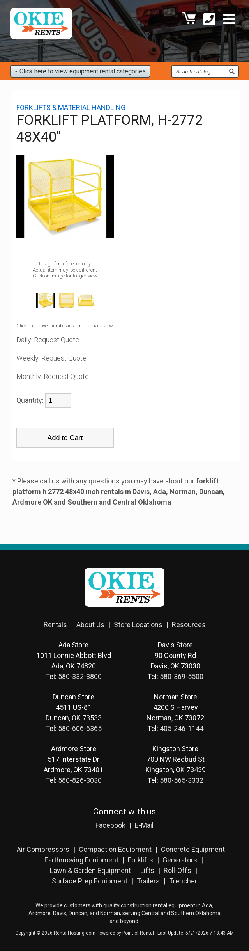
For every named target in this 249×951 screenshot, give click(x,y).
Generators (179, 860)
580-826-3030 (80, 780)
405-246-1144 (181, 728)
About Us (90, 624)
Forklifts (140, 860)
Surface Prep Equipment (89, 881)
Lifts (147, 870)
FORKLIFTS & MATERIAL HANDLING (70, 107)
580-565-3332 (181, 780)
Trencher (183, 881)
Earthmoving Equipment (81, 860)
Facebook (110, 825)
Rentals (55, 624)
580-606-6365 (80, 728)
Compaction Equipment (115, 849)
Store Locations (138, 624)
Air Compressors (43, 849)
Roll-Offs (177, 870)
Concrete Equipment (193, 849)
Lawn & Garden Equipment (90, 870)
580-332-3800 (80, 676)
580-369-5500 (181, 676)
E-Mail (144, 825)
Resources (189, 624)
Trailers (148, 881)
